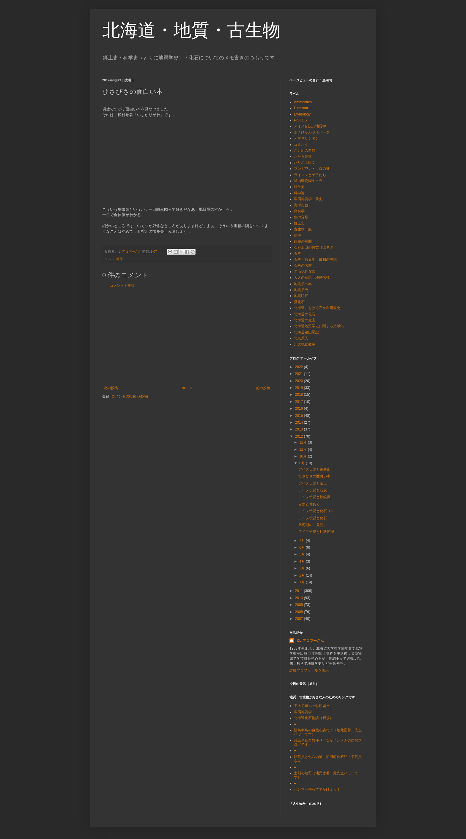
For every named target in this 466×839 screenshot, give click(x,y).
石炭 (297, 253)
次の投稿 (111, 388)
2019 (299, 388)
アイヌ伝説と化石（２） (318, 511)
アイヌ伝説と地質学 (310, 126)
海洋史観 (301, 205)
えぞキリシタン (306, 138)
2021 (299, 374)
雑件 (119, 259)
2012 (299, 436)
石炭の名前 (303, 265)
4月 (302, 561)
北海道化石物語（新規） (313, 718)
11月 (303, 449)
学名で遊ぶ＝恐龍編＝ (312, 706)
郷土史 (299, 223)
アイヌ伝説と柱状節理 (316, 532)
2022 (299, 367)
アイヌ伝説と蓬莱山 (314, 469)
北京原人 (301, 338)
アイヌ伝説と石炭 (312, 490)
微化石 (299, 302)
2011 (299, 591)
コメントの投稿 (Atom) (129, 396)
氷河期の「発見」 (312, 525)
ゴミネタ (301, 145)
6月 (302, 547)
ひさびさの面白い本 (314, 476)
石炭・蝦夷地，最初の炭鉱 (315, 259)
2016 (299, 408)
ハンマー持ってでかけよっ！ (317, 789)
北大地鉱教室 (304, 344)
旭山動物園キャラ (308, 181)
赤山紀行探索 (304, 272)
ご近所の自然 (304, 150)
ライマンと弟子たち (310, 175)
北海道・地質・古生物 (191, 30)
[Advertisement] (187, 337)
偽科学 (299, 211)
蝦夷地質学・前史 (308, 199)
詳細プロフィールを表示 (309, 670)
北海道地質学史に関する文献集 (319, 326)
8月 (302, 463)
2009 (299, 605)
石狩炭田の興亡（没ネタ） (315, 247)
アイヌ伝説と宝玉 (312, 483)
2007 (299, 619)
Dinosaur (301, 108)
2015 (299, 416)
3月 (302, 568)
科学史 (299, 187)
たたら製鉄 (303, 156)
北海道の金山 (304, 320)
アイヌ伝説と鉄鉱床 (314, 497)
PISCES (300, 120)
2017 (299, 402)
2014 (299, 422)
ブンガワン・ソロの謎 (312, 169)
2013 (299, 429)
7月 (302, 541)
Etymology (302, 114)
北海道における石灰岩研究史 (317, 308)
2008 (299, 612)
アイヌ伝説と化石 (312, 518)
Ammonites (303, 102)
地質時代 (301, 296)
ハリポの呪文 (304, 163)
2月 (302, 575)
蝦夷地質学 (303, 712)
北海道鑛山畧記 (306, 332)
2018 (299, 394)
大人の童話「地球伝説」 (313, 278)
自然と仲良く (309, 504)
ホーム (187, 388)
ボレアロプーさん (309, 641)
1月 (302, 582)
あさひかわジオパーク (312, 132)
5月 (302, 554)
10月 (303, 456)
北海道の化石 (304, 314)
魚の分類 (301, 217)
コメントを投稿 (122, 286)
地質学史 (301, 290)
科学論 (299, 193)
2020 (299, 381)
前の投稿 (263, 388)
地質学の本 (303, 284)
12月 (303, 442)
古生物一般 (303, 229)
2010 (299, 598)
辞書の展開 (303, 241)
